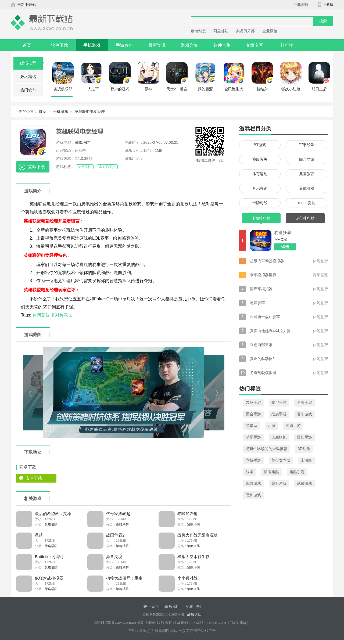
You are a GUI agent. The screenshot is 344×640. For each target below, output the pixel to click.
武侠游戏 (304, 483)
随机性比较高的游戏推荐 (266, 449)
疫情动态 (198, 31)
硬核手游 (304, 437)
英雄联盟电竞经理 (90, 111)
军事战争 (306, 145)
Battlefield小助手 (50, 556)
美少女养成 (280, 460)
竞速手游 (293, 425)
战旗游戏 (253, 483)
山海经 (306, 460)
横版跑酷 (271, 472)
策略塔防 (82, 142)
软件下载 (59, 45)
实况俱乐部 (245, 31)
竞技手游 (253, 460)
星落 (39, 535)
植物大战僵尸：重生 (124, 578)
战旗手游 (278, 414)
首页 (27, 45)
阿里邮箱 (220, 31)
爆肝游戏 (278, 483)
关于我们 (150, 606)
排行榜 (287, 45)
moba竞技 (306, 203)
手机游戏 (92, 45)
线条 (249, 472)
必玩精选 (28, 76)
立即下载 (36, 166)
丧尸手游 (278, 402)
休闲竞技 (84, 167)
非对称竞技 (107, 167)
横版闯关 (259, 159)
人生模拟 (278, 437)
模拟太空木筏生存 (193, 556)
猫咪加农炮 (187, 513)
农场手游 (253, 402)
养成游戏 (306, 188)
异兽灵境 (114, 556)
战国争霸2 (115, 535)
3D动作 (304, 449)
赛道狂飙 (282, 232)
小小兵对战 (187, 578)
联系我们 (172, 606)
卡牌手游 (304, 402)
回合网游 (306, 159)
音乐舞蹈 (259, 188)
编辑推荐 (31, 63)
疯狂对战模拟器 (49, 578)
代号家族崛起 (118, 513)
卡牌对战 (259, 203)
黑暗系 (251, 425)
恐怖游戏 (253, 495)
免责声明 (193, 606)
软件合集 (222, 45)
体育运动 (259, 174)
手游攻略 (124, 45)
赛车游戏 (304, 414)
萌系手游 (253, 437)
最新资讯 (157, 45)
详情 (285, 247)
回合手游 (253, 414)
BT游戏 (260, 145)
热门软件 (28, 90)
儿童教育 (306, 174)
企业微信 (269, 31)
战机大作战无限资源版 (197, 535)
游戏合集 (189, 45)
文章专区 (254, 45)
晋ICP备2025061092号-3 (163, 614)
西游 (271, 425)
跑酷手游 (296, 472)
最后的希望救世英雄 (53, 513)
